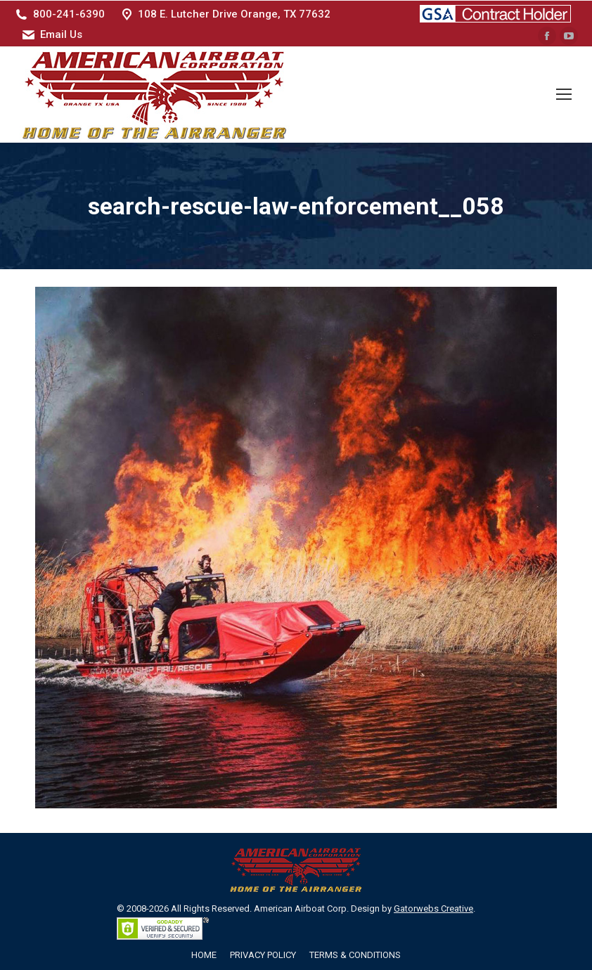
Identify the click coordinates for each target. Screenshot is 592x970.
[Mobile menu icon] (564, 94)
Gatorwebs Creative (433, 908)
